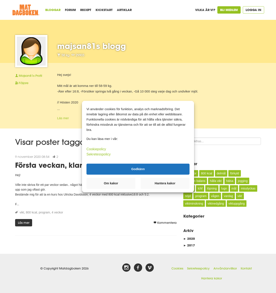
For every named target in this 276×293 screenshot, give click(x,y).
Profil (28, 76)
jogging (243, 181)
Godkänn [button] (138, 169)
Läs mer (63, 118)
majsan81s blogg (91, 46)
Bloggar (53, 10)
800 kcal (31, 212)
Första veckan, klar (48, 165)
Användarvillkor (225, 268)
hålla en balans (195, 181)
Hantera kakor (211, 278)
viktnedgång (216, 203)
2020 (189, 239)
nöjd (188, 196)
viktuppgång (237, 203)
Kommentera (165, 223)
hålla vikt (215, 181)
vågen (215, 196)
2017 (189, 245)
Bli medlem (229, 10)
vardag (228, 196)
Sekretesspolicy (198, 268)
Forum (70, 10)
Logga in (253, 10)
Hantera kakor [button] (165, 183)
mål (234, 188)
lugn (224, 188)
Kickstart (104, 10)
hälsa (229, 181)
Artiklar (124, 10)
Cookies (177, 268)
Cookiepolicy (96, 149)
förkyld (234, 173)
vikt (22, 212)
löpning (212, 188)
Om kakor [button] (111, 183)
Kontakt (246, 268)
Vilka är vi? (205, 10)
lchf (200, 188)
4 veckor (57, 212)
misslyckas (248, 188)
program (44, 212)
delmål (221, 173)
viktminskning (194, 203)
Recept (85, 10)
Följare (21, 83)
